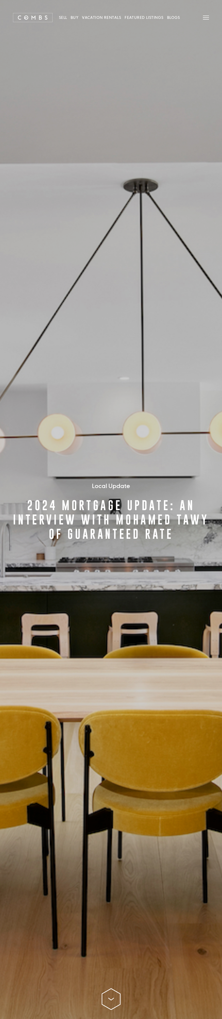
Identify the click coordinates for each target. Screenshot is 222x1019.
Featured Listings (144, 17)
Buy (74, 17)
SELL (63, 17)
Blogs (173, 17)
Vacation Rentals (101, 17)
